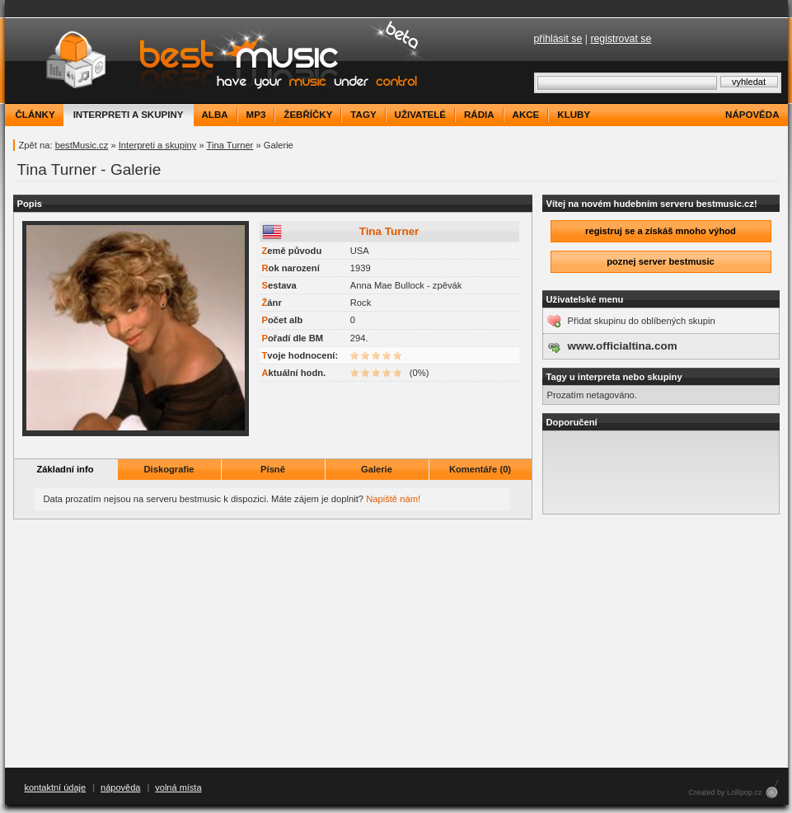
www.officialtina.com (622, 346)
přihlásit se (558, 39)
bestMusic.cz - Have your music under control (219, 60)
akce (526, 115)
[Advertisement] (396, 644)
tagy (363, 115)
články (35, 115)
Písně (272, 469)
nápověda (752, 115)
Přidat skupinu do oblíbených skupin (641, 321)
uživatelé (420, 115)
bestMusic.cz (82, 145)
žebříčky (308, 115)
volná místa (178, 787)
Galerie (376, 469)
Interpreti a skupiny (158, 145)
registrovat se (620, 39)
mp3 (256, 115)
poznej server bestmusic (661, 261)
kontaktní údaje (56, 787)
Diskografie (169, 469)
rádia (479, 115)
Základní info (65, 469)
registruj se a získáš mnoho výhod (660, 231)
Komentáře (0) (480, 469)
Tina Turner (230, 145)
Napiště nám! (393, 499)
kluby (573, 115)
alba (215, 115)
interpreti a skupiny (128, 115)
